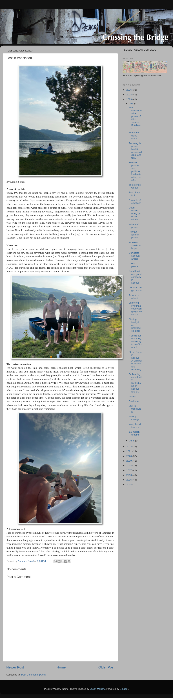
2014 (129, 484)
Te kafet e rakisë (134, 296)
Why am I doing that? (134, 135)
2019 (129, 460)
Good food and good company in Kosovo (135, 277)
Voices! (133, 396)
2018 (129, 465)
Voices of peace (134, 225)
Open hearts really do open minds (135, 213)
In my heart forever (135, 425)
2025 (129, 89)
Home (61, 667)
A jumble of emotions (135, 201)
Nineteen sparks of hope (135, 245)
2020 (129, 456)
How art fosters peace (134, 234)
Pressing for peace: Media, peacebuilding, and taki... (135, 150)
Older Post (106, 667)
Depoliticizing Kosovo (135, 289)
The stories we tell (135, 186)
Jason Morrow (97, 689)
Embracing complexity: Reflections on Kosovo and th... (135, 383)
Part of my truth (134, 194)
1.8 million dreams (134, 433)
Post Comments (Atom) (33, 674)
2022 (129, 446)
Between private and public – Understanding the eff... (135, 171)
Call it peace (133, 265)
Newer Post (15, 667)
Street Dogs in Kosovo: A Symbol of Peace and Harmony (135, 361)
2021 (129, 451)
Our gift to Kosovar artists (134, 256)
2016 (129, 475)
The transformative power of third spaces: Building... (135, 117)
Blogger (124, 689)
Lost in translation (135, 409)
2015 (129, 479)
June (132, 440)
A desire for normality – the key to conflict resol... (135, 341)
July (131, 103)
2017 (129, 470)
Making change (134, 418)
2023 (129, 99)
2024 (129, 94)
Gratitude (134, 401)
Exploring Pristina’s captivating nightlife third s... (135, 308)
